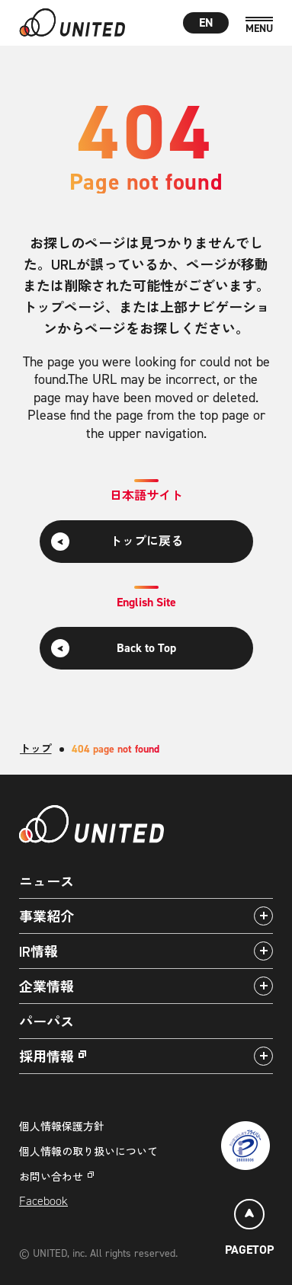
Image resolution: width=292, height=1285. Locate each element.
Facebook (43, 1201)
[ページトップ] (249, 1230)
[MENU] (259, 25)
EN (206, 22)
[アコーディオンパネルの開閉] (263, 915)
